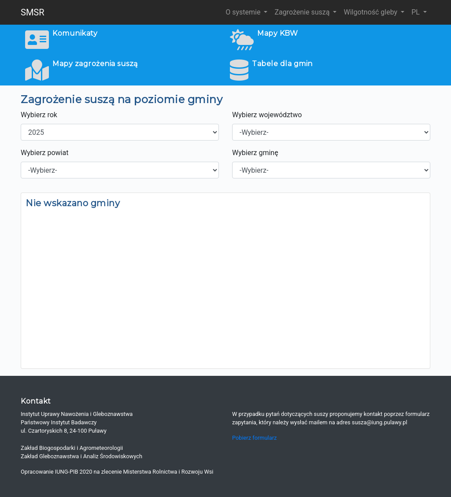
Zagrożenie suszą (302, 12)
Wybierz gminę (255, 152)
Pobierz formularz (254, 437)
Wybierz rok (39, 115)
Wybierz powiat (44, 152)
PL (416, 12)
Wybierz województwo (267, 115)
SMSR (32, 12)
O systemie (244, 12)
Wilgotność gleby (371, 12)
